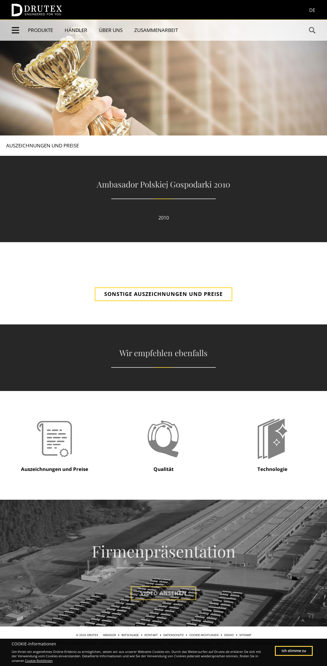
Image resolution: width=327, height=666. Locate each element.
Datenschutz (173, 635)
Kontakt (151, 635)
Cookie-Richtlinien (204, 635)
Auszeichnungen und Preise (48, 145)
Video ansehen (163, 604)
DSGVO (229, 635)
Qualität (163, 469)
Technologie (272, 469)
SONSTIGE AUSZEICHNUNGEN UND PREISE (163, 293)
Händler (76, 30)
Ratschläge (130, 635)
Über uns (111, 30)
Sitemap (245, 635)
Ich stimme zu (294, 650)
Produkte (40, 30)
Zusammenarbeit (156, 30)
